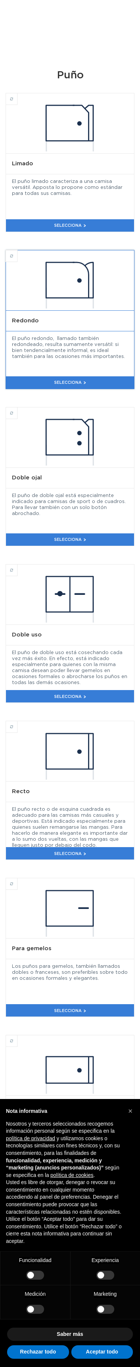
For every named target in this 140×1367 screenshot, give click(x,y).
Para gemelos (17, 880)
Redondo (17, 252)
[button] (130, 1111)
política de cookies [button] (71, 1175)
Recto (17, 723)
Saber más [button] (70, 1334)
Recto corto (17, 1037)
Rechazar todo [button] (38, 1352)
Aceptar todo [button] (102, 1352)
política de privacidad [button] (30, 1138)
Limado (17, 95)
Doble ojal (17, 409)
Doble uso (17, 566)
